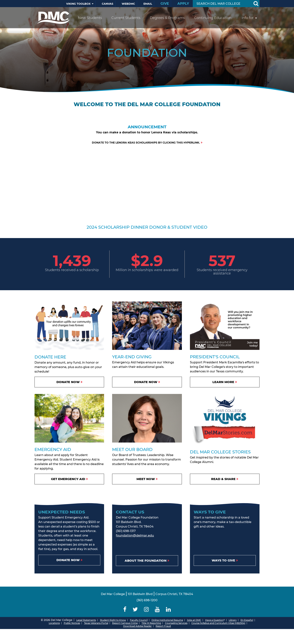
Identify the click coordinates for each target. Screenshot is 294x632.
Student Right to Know (113, 620)
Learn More (223, 382)
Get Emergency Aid (68, 479)
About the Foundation (145, 560)
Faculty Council (139, 620)
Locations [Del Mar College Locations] (54, 623)
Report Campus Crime (125, 623)
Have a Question (214, 620)
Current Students (125, 18)
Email (147, 3)
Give (164, 4)
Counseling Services (176, 623)
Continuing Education (212, 18)
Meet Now (145, 479)
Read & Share (223, 479)
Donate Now (145, 382)
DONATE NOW (68, 382)
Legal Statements (86, 620)
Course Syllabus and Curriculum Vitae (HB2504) (218, 623)
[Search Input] (221, 3)
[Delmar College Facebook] (125, 609)
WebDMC (128, 3)
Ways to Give (223, 560)
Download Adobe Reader (137, 626)
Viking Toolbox (78, 3)
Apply (183, 4)
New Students (90, 18)
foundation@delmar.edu (135, 535)
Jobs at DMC (194, 620)
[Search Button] (256, 3)
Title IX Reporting (151, 623)
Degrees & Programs (167, 18)
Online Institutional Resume (167, 620)
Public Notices (72, 623)
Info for (248, 18)
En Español (247, 620)
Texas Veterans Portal (96, 623)
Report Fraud (163, 626)
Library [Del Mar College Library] (233, 620)
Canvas (107, 3)
